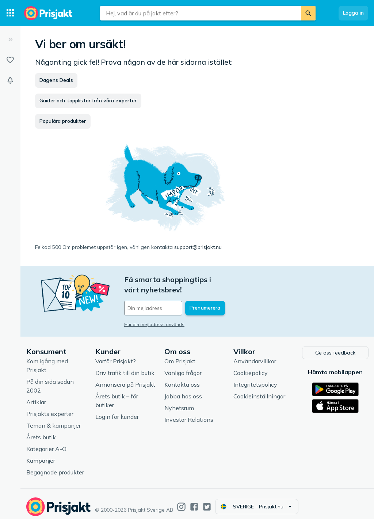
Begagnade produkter (55, 466)
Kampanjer (40, 455)
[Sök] (308, 13)
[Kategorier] (10, 13)
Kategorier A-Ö (46, 443)
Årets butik (41, 431)
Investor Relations (188, 414)
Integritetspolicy (255, 379)
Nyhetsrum (179, 402)
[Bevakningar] (10, 80)
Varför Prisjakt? (115, 355)
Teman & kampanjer (53, 420)
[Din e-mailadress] (172, 298)
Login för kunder (117, 411)
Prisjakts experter (49, 408)
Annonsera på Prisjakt (125, 379)
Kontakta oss (182, 379)
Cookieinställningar (259, 390)
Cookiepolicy (250, 367)
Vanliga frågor (183, 367)
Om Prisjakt (179, 355)
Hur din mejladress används (154, 314)
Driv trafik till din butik (124, 367)
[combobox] (200, 13)
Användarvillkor (254, 355)
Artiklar (36, 396)
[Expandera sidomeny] (10, 39)
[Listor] (10, 60)
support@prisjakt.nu (198, 247)
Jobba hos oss (183, 390)
